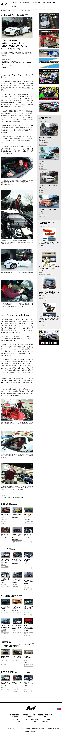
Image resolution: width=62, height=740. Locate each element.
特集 (44, 2)
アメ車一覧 (42, 121)
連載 (54, 2)
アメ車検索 (26, 2)
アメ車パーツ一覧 (44, 226)
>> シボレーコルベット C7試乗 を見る (12, 498)
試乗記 (49, 2)
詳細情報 (4, 67)
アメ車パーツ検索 (35, 2)
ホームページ (23, 62)
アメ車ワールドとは (15, 2)
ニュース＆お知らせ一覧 (26, 644)
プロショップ (13, 6)
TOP (2, 10)
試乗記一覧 (29, 672)
